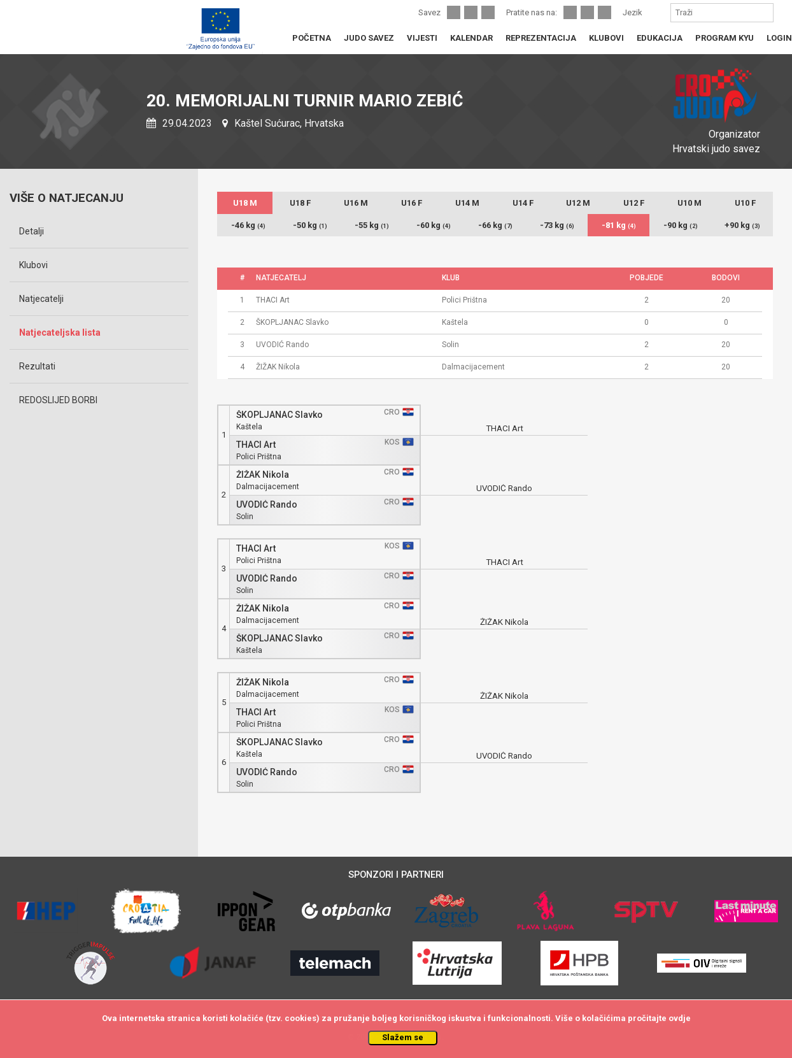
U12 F (633, 203)
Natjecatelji (41, 299)
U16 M (356, 203)
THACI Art (256, 445)
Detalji (31, 231)
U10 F (745, 203)
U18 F (300, 203)
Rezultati (37, 366)
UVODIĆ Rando (266, 505)
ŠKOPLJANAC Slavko (279, 415)
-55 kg (372, 225)
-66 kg (495, 225)
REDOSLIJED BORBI (58, 400)
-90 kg (680, 225)
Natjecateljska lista (60, 332)
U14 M (467, 203)
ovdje (679, 1018)
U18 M (245, 203)
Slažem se (402, 1037)
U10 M (689, 203)
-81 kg (619, 225)
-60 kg (433, 225)
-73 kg (557, 225)
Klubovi (33, 265)
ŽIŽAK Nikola (262, 475)
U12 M (578, 203)
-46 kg (248, 225)
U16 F (411, 203)
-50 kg (310, 225)
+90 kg (742, 225)
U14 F (523, 203)
